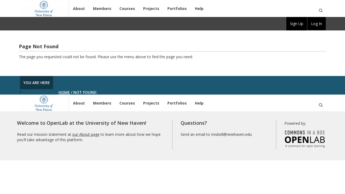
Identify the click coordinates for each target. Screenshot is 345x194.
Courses (127, 8)
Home (64, 92)
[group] (296, 23)
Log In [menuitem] (316, 23)
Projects (151, 8)
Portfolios (177, 8)
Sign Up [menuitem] (296, 23)
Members (102, 8)
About (79, 8)
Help (199, 8)
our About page (85, 134)
